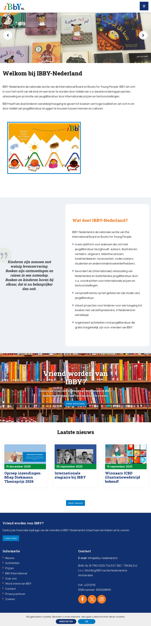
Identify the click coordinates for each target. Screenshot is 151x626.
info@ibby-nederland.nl (102, 559)
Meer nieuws (75, 504)
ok (86, 621)
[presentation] (7, 35)
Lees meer (11, 539)
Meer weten (66, 621)
